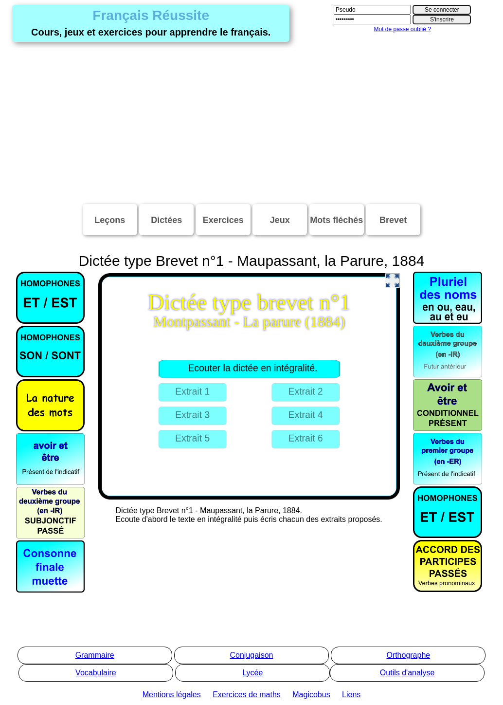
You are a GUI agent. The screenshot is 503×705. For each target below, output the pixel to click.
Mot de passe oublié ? (402, 29)
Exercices (223, 220)
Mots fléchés (336, 220)
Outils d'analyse (407, 672)
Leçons (109, 220)
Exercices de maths (247, 694)
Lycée (252, 672)
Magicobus (311, 694)
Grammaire (94, 655)
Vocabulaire (95, 672)
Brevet (393, 220)
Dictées (166, 220)
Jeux (280, 220)
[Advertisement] (251, 124)
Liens (351, 694)
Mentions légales (172, 694)
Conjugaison (251, 655)
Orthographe (408, 655)
